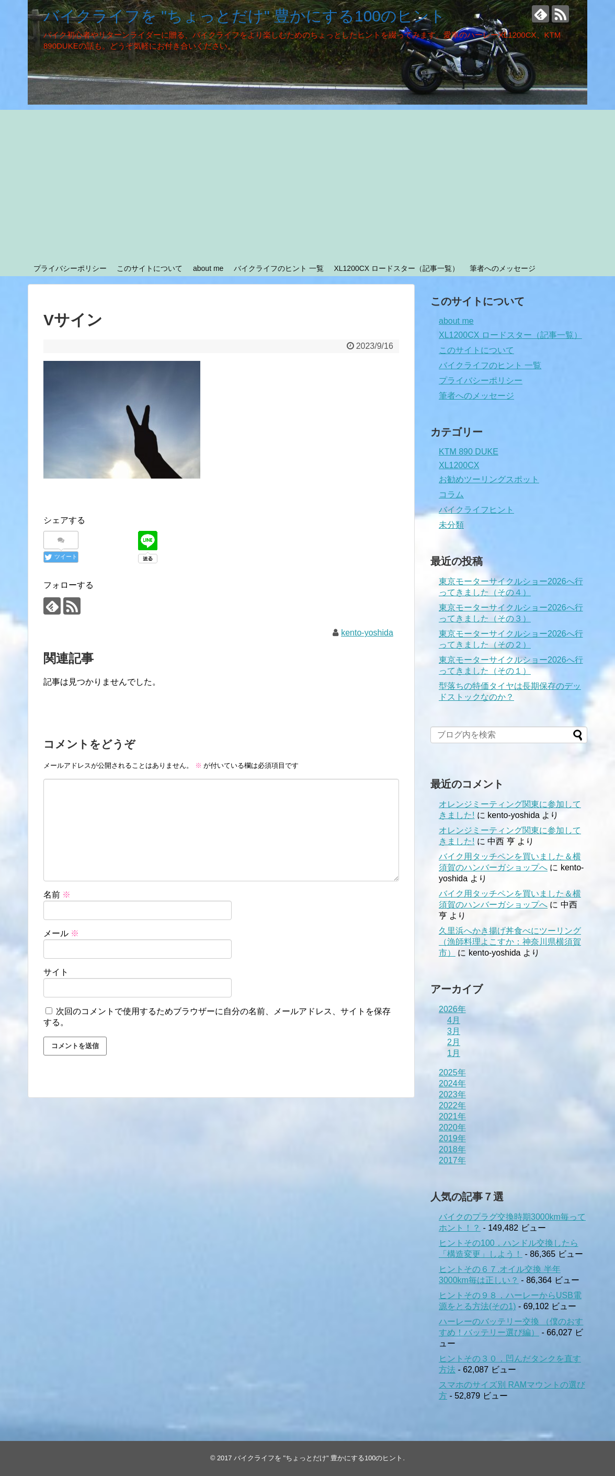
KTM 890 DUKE (468, 451)
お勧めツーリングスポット (489, 479)
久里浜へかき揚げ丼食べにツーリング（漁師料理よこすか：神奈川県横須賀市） (510, 941)
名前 (57, 894)
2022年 (452, 1105)
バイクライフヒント (476, 509)
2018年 (452, 1149)
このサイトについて (150, 268)
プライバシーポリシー (70, 268)
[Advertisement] (307, 183)
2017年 (452, 1160)
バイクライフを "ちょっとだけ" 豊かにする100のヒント (244, 16)
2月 (453, 1042)
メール (61, 933)
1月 (453, 1053)
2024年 (452, 1083)
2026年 (452, 1009)
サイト (56, 972)
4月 (453, 1020)
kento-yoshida (367, 632)
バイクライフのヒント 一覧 (279, 268)
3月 (453, 1031)
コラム (451, 494)
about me (208, 268)
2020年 (452, 1127)
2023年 (452, 1094)
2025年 (452, 1072)
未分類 (451, 524)
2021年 (452, 1116)
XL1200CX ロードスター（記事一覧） (396, 268)
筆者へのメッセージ (503, 268)
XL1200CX (459, 465)
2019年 (452, 1138)
